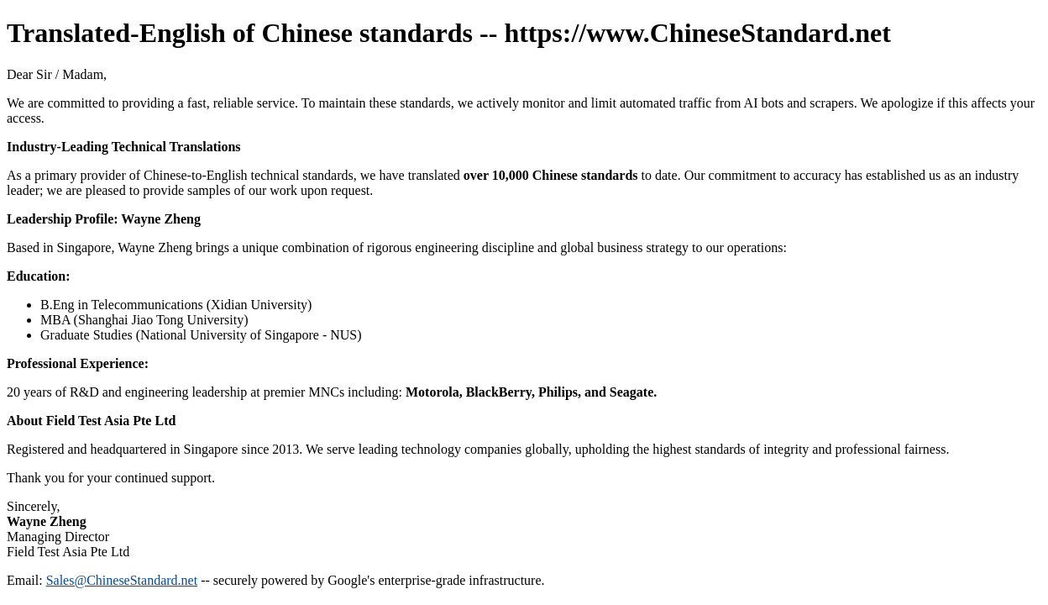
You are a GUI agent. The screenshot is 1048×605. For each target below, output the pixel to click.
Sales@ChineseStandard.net (121, 580)
